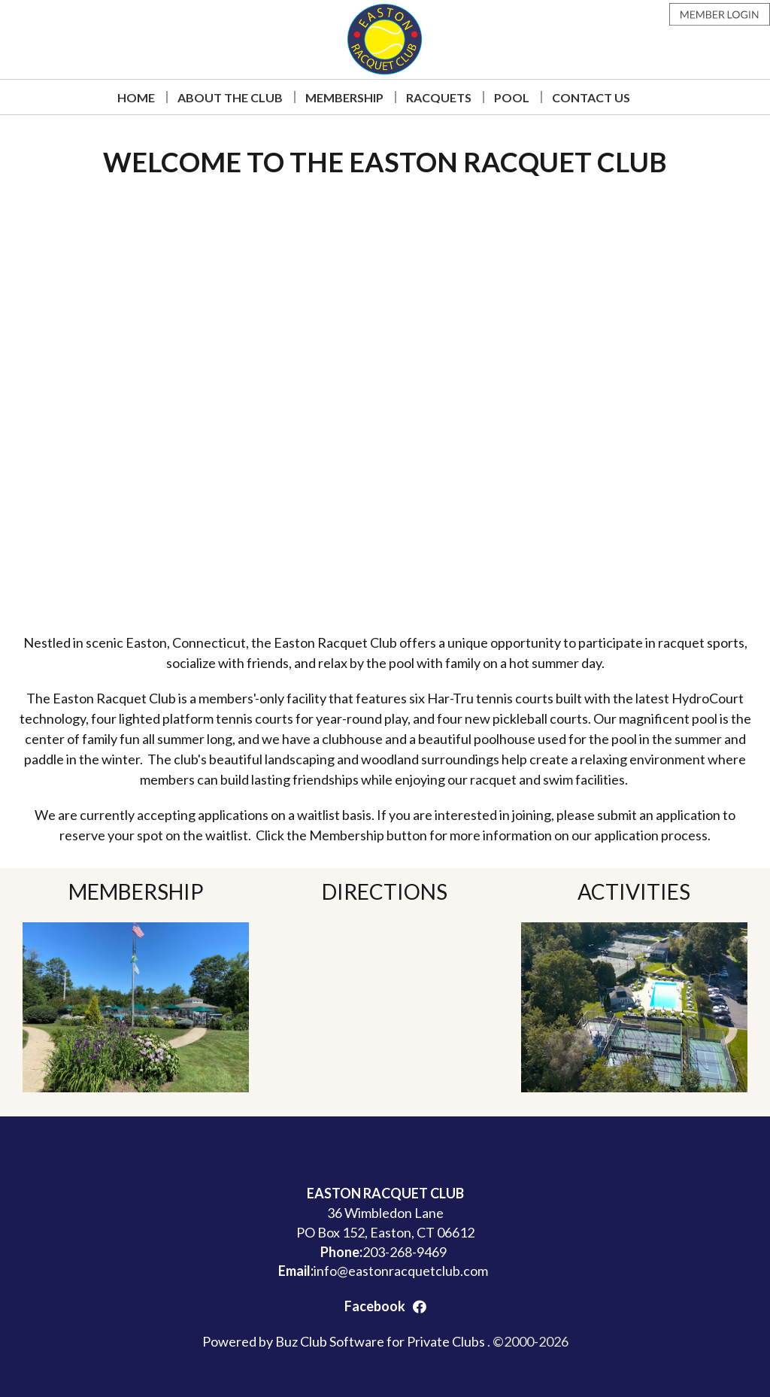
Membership (344, 97)
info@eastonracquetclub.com (401, 1270)
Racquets (438, 97)
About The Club (230, 97)
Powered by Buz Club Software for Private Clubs (344, 1341)
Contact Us (591, 97)
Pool (511, 97)
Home (136, 97)
